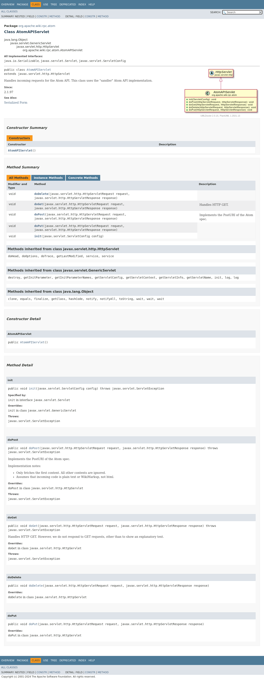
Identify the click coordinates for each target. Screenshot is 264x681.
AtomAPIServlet (39, 69)
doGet (38, 204)
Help (91, 4)
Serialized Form (15, 102)
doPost (39, 214)
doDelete (41, 193)
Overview (7, 4)
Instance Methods (48, 177)
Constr (42, 16)
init (37, 236)
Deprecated (67, 4)
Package (22, 4)
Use (45, 4)
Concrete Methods (83, 177)
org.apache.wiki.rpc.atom (37, 26)
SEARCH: (215, 12)
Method (54, 16)
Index (82, 4)
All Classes (9, 11)
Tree (54, 4)
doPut (38, 226)
